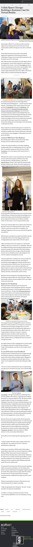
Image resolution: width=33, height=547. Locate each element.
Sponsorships (14, 530)
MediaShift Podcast (15, 535)
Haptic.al (24, 65)
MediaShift (10, 107)
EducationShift (4, 528)
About (13, 527)
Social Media (3, 530)
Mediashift (6, 2)
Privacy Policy (15, 543)
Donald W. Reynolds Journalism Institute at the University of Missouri (14, 110)
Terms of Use (15, 544)
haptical (2, 511)
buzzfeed (6, 509)
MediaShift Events (15, 532)
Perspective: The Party (7, 430)
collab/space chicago (26, 509)
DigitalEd (13, 533)
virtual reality (14, 511)
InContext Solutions (24, 291)
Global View (3, 533)
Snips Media (4, 395)
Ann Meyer (5, 16)
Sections (2, 2)
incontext (8, 511)
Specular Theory (5, 162)
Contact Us (14, 528)
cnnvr (12, 509)
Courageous (4, 151)
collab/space (17, 509)
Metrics (2, 527)
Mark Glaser (28, 538)
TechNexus (23, 107)
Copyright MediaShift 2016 (15, 546)
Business (2, 532)
